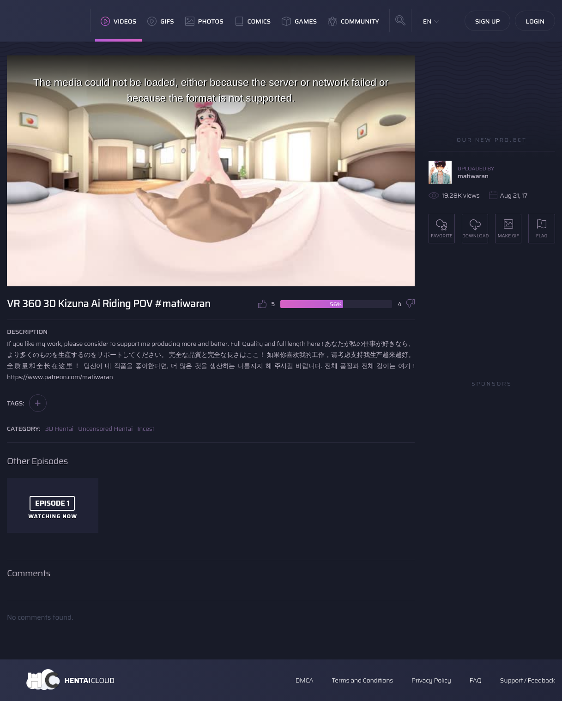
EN (427, 21)
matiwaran (473, 176)
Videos (118, 21)
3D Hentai (59, 428)
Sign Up (487, 21)
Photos (204, 21)
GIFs (160, 21)
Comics (253, 21)
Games (299, 21)
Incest (145, 428)
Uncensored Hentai (105, 428)
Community (353, 21)
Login (535, 21)
